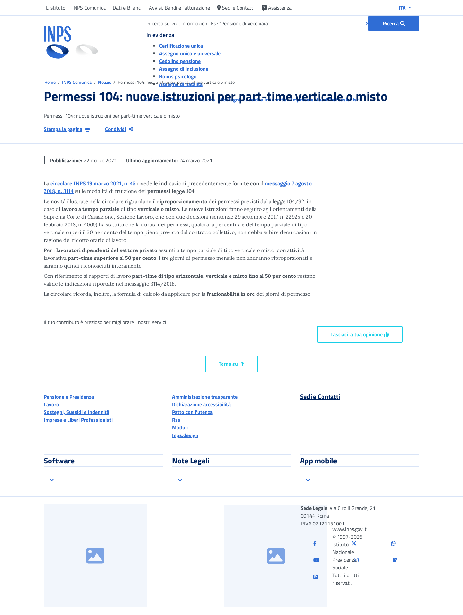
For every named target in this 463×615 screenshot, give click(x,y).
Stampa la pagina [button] (67, 129)
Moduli (180, 427)
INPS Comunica (89, 8)
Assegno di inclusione (183, 69)
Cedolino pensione (180, 61)
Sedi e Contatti (236, 8)
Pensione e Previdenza (69, 396)
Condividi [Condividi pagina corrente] (119, 129)
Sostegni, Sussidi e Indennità (76, 412)
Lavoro (51, 404)
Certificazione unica (181, 45)
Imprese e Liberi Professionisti (78, 420)
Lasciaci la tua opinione (360, 334)
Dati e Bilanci (127, 8)
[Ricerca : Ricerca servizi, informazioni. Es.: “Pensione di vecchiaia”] (393, 23)
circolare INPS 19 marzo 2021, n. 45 (93, 183)
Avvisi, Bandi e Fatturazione (179, 8)
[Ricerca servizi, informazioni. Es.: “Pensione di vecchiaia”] (253, 23)
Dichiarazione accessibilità (201, 404)
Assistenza (277, 8)
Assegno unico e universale (190, 53)
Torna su (231, 364)
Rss (176, 420)
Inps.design (185, 435)
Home (50, 82)
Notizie (104, 82)
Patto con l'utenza (192, 412)
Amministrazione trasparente (205, 396)
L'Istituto (55, 8)
